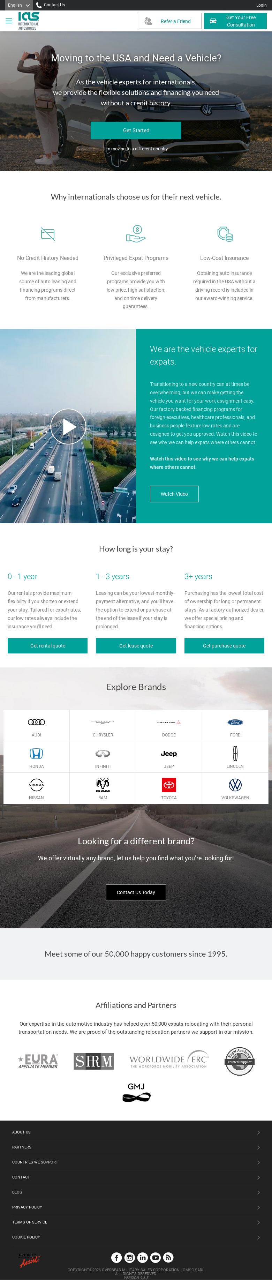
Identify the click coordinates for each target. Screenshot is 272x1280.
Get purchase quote (224, 646)
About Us (21, 1132)
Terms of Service (29, 1222)
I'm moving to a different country (136, 148)
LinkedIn (142, 1257)
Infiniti (103, 766)
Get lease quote (136, 646)
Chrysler (103, 735)
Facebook (116, 1257)
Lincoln (235, 766)
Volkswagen (235, 797)
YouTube (155, 1257)
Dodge (169, 735)
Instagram (129, 1257)
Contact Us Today (136, 892)
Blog (17, 1192)
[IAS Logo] (29, 21)
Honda (36, 766)
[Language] (19, 5)
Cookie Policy (26, 1237)
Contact (21, 1177)
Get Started (136, 130)
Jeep (169, 766)
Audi (36, 735)
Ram (102, 797)
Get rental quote (47, 646)
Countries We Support (35, 1162)
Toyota (169, 797)
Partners (21, 1147)
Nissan (36, 797)
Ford (235, 735)
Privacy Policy (27, 1207)
